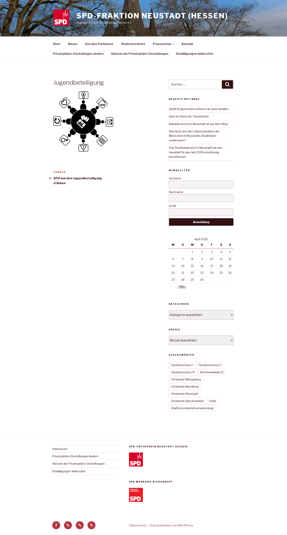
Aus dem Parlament (99, 44)
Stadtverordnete (133, 44)
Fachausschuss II (209, 365)
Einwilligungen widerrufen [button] (194, 53)
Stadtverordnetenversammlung (192, 408)
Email (172, 205)
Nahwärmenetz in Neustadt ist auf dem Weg (198, 124)
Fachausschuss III (183, 372)
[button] (68, 525)
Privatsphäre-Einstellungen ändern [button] (78, 53)
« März (182, 286)
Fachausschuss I (182, 365)
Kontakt (187, 44)
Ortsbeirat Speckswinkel (187, 401)
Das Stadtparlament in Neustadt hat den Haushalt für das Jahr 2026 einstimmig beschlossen (195, 152)
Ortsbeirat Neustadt (184, 393)
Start (57, 44)
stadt (212, 401)
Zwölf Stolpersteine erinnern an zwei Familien (198, 109)
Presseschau (164, 44)
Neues (72, 44)
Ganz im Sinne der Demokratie (189, 116)
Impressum (59, 449)
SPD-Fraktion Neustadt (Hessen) (152, 15)
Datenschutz (137, 525)
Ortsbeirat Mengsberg (186, 379)
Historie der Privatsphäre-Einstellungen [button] (139, 53)
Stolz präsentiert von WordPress (171, 525)
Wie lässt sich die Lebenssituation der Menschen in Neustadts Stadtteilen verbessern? (194, 136)
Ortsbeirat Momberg (185, 386)
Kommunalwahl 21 (211, 372)
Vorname (175, 178)
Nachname (176, 192)
